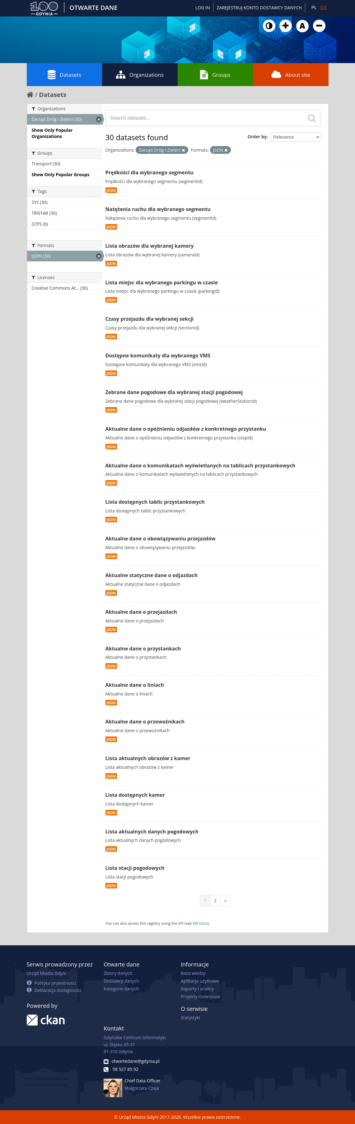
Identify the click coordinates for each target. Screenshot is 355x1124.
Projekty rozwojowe (201, 996)
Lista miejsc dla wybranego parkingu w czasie (161, 282)
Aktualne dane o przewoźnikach (145, 721)
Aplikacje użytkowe (200, 981)
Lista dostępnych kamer (135, 794)
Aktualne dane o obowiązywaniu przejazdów (160, 538)
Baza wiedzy (193, 973)
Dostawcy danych (121, 981)
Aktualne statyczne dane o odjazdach (151, 575)
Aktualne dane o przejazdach (141, 611)
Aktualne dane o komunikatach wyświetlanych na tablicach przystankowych (200, 465)
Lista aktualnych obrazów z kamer (147, 758)
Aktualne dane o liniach (134, 684)
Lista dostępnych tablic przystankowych (155, 501)
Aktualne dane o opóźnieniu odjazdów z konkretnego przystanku (185, 428)
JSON (111, 190)
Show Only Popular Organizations (52, 133)
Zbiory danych (118, 973)
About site (290, 74)
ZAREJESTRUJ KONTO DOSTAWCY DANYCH (259, 8)
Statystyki (190, 1018)
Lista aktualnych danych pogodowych (152, 831)
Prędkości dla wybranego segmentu (149, 172)
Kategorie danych (121, 989)
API (181, 923)
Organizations (140, 74)
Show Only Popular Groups (61, 174)
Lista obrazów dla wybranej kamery (149, 245)
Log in (202, 8)
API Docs (200, 923)
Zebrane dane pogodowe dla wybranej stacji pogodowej (174, 392)
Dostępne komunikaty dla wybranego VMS (158, 355)
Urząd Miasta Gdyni (46, 973)
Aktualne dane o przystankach (143, 648)
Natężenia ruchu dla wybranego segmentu (158, 209)
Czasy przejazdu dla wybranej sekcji (149, 318)
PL (314, 7)
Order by (256, 137)
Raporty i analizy (197, 989)
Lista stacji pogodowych (135, 868)
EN (323, 7)
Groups (215, 74)
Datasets (64, 74)
